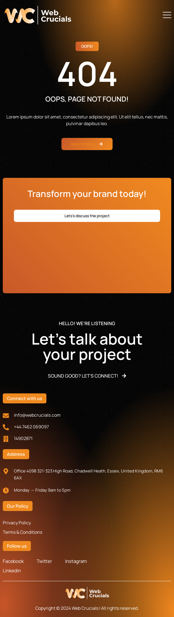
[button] (167, 15)
